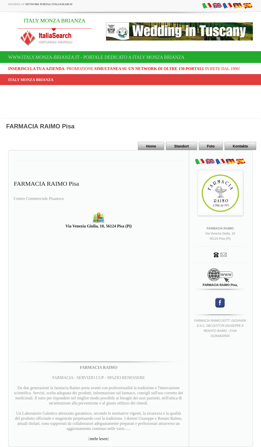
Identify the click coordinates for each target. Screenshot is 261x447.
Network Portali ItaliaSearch (48, 4)
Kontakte (240, 146)
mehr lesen (99, 439)
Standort (181, 146)
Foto (211, 146)
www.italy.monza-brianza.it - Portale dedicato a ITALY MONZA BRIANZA (96, 57)
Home (151, 146)
